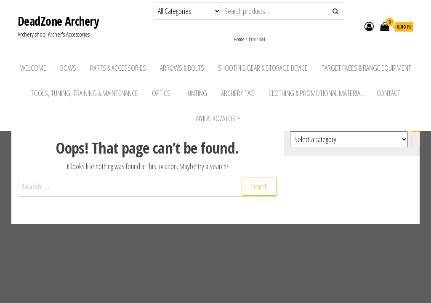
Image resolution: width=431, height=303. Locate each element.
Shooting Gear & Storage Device (263, 68)
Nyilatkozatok (215, 118)
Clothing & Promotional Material (316, 93)
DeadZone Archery (58, 21)
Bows (68, 68)
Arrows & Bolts (182, 68)
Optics (161, 93)
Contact (388, 93)
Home (239, 39)
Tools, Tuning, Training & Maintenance (84, 93)
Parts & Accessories (118, 68)
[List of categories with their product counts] (349, 139)
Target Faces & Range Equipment (366, 68)
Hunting (195, 93)
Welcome (33, 68)
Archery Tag (238, 93)
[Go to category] (416, 139)
